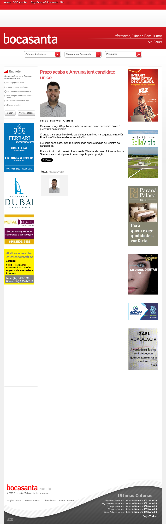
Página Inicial (14, 500)
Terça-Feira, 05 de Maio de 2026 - (131, 500)
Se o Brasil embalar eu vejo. (18, 101)
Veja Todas (150, 516)
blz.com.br (10, 519)
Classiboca (50, 500)
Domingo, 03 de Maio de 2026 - (132, 506)
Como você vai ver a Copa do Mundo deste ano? (17, 77)
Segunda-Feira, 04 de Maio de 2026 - (129, 503)
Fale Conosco (66, 500)
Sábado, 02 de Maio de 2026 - (132, 509)
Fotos (52, 171)
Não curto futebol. (14, 105)
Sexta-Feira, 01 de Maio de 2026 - (130, 512)
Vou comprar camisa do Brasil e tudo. (19, 97)
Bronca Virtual (32, 500)
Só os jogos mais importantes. (19, 91)
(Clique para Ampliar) (56, 172)
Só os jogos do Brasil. (15, 83)
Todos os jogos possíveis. (17, 87)
